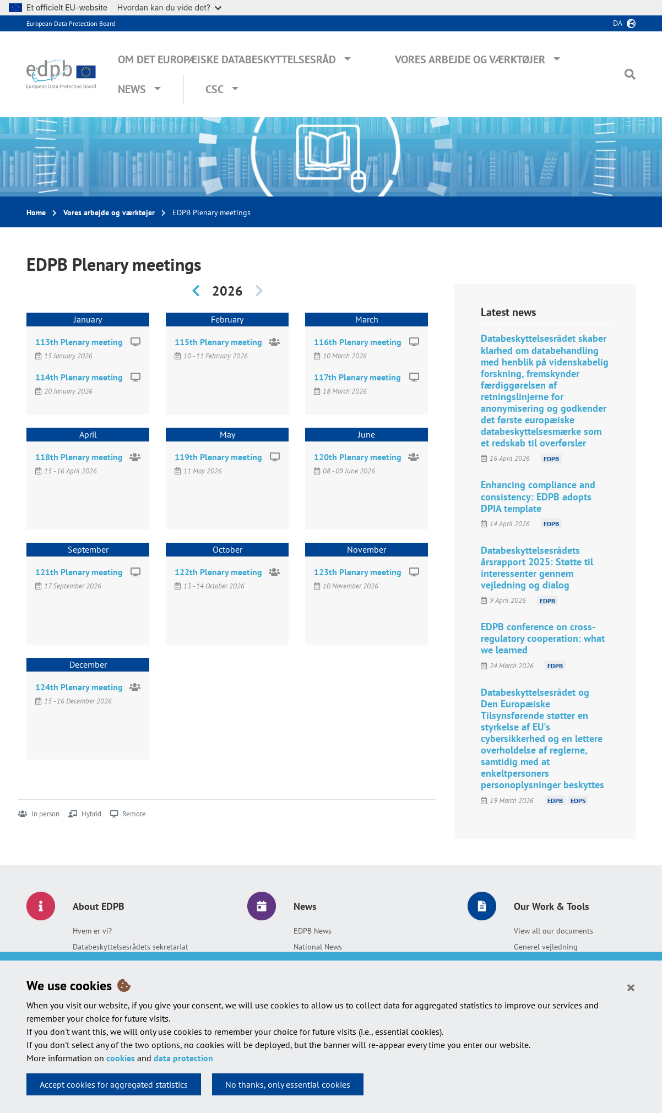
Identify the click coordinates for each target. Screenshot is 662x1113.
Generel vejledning (546, 947)
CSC (214, 89)
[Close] (631, 987)
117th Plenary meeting (357, 377)
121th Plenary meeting (79, 571)
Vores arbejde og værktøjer (470, 59)
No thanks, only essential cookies (287, 1084)
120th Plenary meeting (357, 456)
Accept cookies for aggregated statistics (114, 1084)
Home (36, 212)
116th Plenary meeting (357, 341)
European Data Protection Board (70, 23)
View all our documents (553, 931)
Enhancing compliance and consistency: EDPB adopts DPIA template (538, 496)
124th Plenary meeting (79, 686)
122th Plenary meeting (218, 571)
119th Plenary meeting (218, 456)
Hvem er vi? (92, 931)
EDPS (578, 800)
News (132, 89)
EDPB (551, 458)
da (617, 23)
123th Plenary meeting (357, 571)
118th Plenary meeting (79, 456)
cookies (120, 1057)
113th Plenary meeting (79, 341)
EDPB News (313, 931)
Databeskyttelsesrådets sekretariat (130, 947)
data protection (183, 1057)
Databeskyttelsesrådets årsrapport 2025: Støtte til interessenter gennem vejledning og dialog (537, 567)
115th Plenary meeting (218, 341)
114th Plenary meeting (79, 377)
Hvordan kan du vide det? (169, 7)
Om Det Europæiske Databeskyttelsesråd (227, 59)
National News (318, 947)
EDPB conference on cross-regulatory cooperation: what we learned (543, 638)
